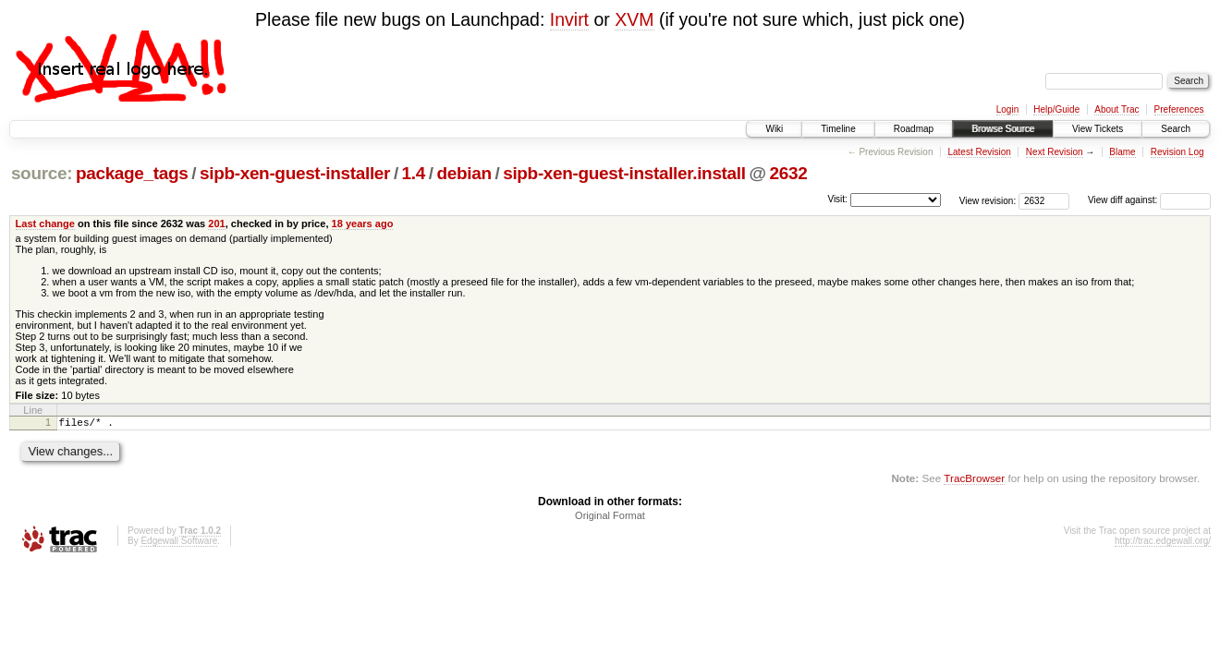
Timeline (838, 129)
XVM (634, 19)
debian (464, 173)
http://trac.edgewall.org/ (1163, 543)
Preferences (1179, 109)
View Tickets (1097, 129)
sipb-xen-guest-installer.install (624, 173)
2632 (788, 173)
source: (41, 173)
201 (216, 223)
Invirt (569, 19)
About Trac (1116, 109)
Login (1007, 109)
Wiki (774, 129)
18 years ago (363, 223)
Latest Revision (978, 152)
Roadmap (913, 129)
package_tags (132, 173)
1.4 (413, 173)
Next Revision (1054, 152)
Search (1175, 129)
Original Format (610, 518)
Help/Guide (1056, 109)
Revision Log (1177, 152)
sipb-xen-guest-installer (295, 173)
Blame (1122, 152)
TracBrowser (974, 481)
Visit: (837, 199)
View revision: (988, 200)
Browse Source (1002, 129)
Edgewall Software (178, 543)
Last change (45, 223)
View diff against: (1149, 200)
